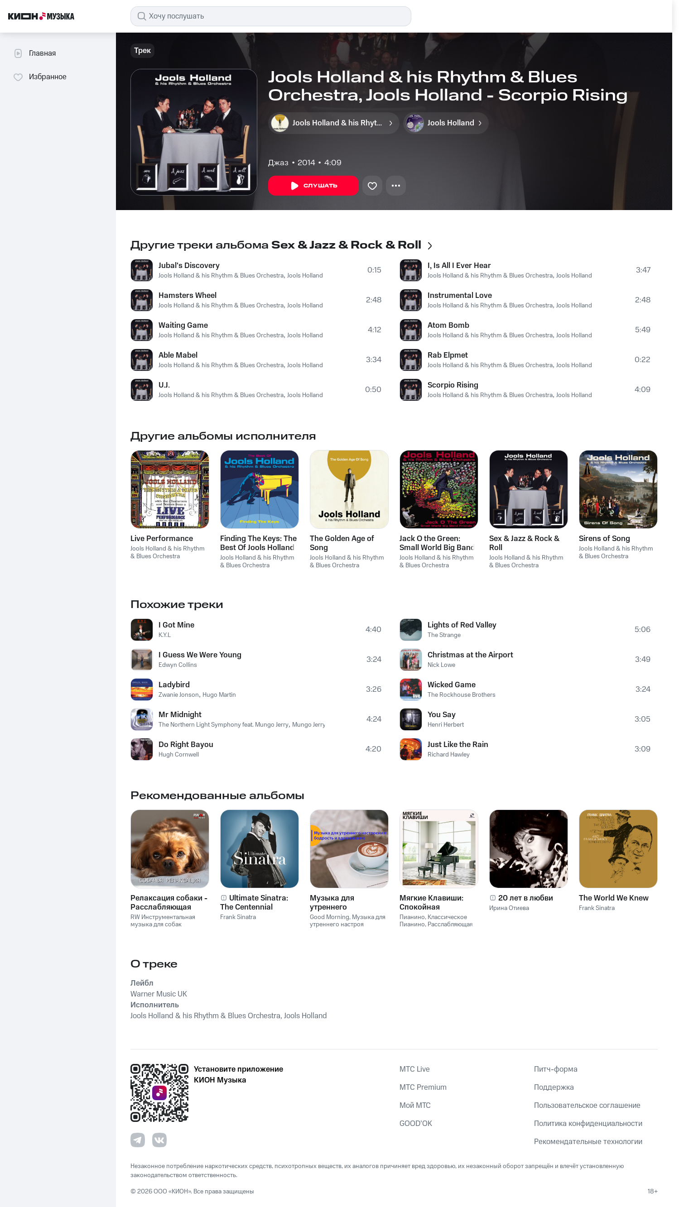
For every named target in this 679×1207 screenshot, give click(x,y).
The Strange (444, 635)
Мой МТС (415, 1105)
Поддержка (554, 1087)
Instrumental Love (460, 295)
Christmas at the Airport (470, 655)
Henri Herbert (446, 724)
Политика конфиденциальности (588, 1123)
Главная (34, 53)
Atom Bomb (448, 325)
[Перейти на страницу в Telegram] (137, 1140)
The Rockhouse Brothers (462, 694)
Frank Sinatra (238, 917)
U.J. (164, 385)
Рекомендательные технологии (588, 1141)
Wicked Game (452, 685)
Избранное (40, 77)
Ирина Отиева (509, 908)
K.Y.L (165, 635)
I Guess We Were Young (200, 655)
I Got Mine (176, 625)
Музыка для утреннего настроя (347, 921)
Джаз (278, 163)
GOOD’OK (416, 1123)
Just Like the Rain (458, 744)
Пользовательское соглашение (587, 1105)
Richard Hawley (449, 754)
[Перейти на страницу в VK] (159, 1140)
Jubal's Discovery (189, 265)
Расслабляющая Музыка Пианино (436, 928)
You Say (442, 714)
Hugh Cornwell (179, 754)
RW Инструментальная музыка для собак (162, 921)
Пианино (412, 917)
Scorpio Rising (453, 385)
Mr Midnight (180, 714)
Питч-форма (556, 1069)
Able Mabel (178, 355)
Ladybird (174, 685)
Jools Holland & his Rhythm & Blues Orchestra (221, 275)
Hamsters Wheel (188, 295)
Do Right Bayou (186, 744)
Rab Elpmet (448, 355)
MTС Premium (423, 1087)
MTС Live (415, 1069)
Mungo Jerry (309, 724)
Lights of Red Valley (462, 625)
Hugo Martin (219, 694)
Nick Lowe (441, 665)
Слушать (313, 186)
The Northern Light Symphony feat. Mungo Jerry (224, 724)
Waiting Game (183, 325)
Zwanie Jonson (179, 694)
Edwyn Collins (178, 665)
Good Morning (329, 917)
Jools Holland (305, 275)
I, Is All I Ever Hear (459, 265)
